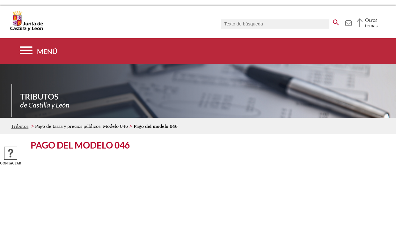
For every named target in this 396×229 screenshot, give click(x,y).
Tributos (19, 126)
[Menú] (38, 51)
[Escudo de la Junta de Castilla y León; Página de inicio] (26, 30)
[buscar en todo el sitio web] (336, 21)
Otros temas (371, 22)
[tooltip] (348, 22)
